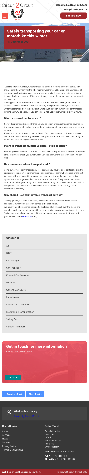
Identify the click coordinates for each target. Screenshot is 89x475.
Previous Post (13, 394)
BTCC (9, 253)
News (5, 438)
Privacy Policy (9, 446)
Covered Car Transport (18, 275)
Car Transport (13, 267)
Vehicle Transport (15, 326)
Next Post (35, 394)
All (7, 245)
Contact (6, 442)
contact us (27, 216)
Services (6, 434)
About (5, 431)
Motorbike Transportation (20, 311)
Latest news (12, 297)
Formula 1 (11, 282)
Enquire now (73, 15)
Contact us (13, 377)
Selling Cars (12, 319)
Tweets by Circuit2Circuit (27, 416)
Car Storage (12, 260)
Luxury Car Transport (17, 304)
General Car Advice (16, 289)
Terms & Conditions (12, 449)
